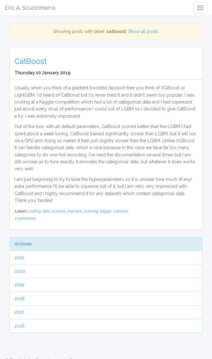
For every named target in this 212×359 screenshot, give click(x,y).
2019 (19, 284)
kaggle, (106, 211)
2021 (19, 257)
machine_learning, (83, 211)
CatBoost (30, 61)
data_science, (54, 211)
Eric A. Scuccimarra (30, 7)
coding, (35, 211)
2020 (19, 271)
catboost (120, 211)
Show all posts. (143, 31)
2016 (19, 325)
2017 (19, 312)
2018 (19, 298)
